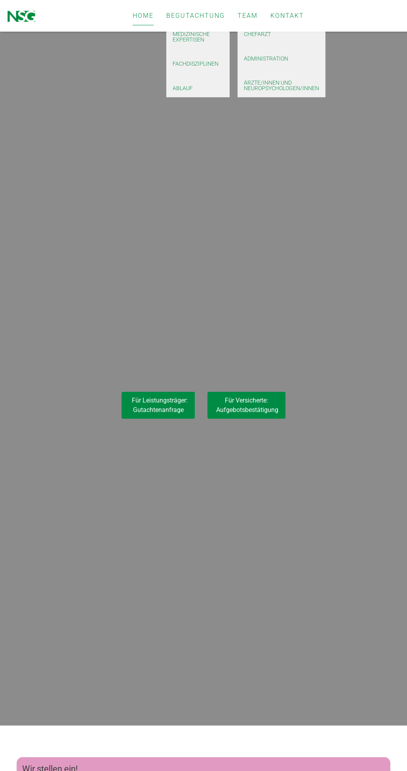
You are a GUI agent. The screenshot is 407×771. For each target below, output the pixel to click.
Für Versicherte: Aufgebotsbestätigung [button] (246, 405)
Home (143, 15)
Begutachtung (195, 15)
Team (248, 15)
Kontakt (287, 15)
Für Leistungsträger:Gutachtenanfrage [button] (158, 405)
